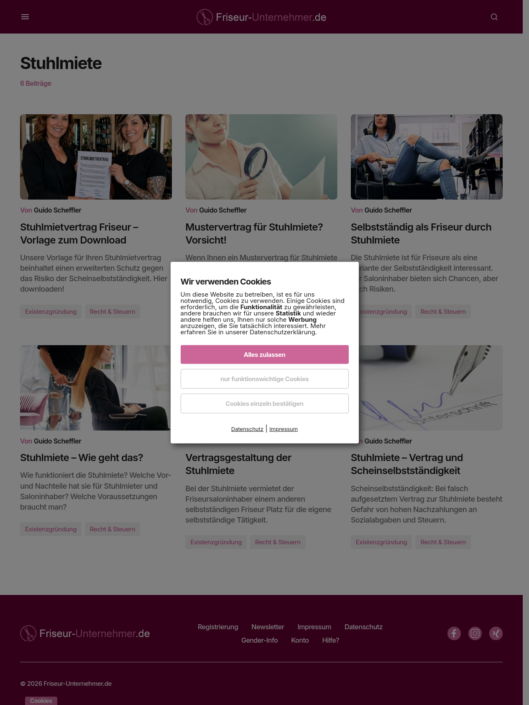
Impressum (283, 429)
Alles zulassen (265, 355)
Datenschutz (247, 429)
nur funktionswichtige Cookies (264, 379)
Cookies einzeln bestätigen (264, 404)
